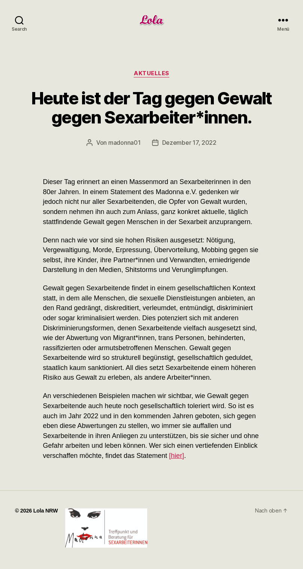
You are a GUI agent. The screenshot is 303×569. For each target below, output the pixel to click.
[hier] (176, 455)
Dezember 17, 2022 (189, 142)
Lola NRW (45, 511)
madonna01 (124, 142)
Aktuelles (151, 73)
